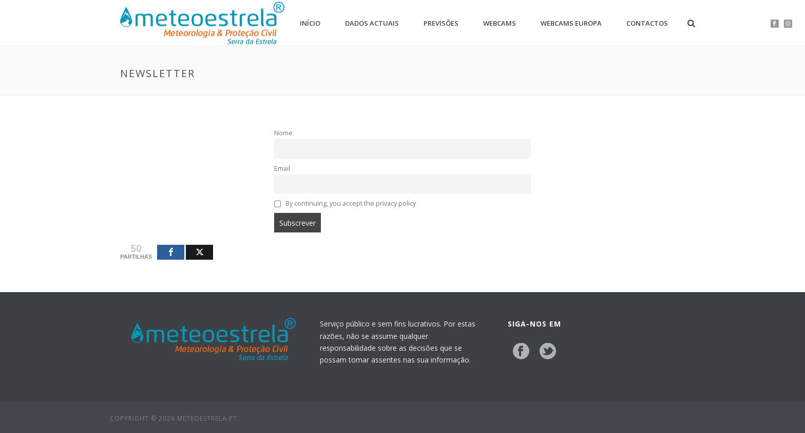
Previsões (441, 23)
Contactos (647, 23)
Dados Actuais (372, 23)
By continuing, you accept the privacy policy (345, 203)
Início (310, 23)
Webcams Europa (571, 23)
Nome (283, 133)
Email (282, 168)
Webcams (499, 23)
